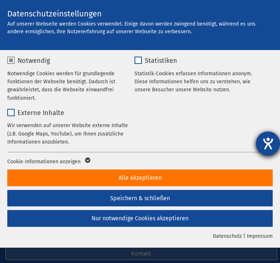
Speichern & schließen (140, 198)
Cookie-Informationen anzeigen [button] (48, 162)
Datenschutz (227, 236)
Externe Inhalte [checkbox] (41, 113)
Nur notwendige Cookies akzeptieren (140, 218)
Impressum (260, 236)
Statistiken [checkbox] (161, 61)
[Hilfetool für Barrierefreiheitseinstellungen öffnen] (268, 144)
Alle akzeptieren (140, 177)
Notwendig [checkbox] (34, 61)
